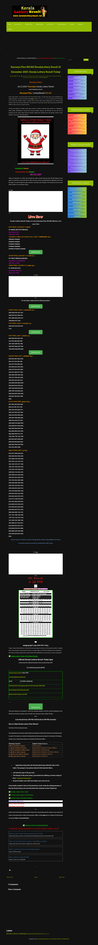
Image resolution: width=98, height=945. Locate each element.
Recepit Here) (27, 778)
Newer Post (10, 877)
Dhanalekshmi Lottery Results (77, 157)
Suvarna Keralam (77, 91)
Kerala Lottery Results (15, 672)
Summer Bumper (77, 119)
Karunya (72, 24)
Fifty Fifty (47, 933)
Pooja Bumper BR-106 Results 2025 (19, 689)
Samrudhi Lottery (77, 98)
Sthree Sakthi (28, 24)
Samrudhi (80, 24)
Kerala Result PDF (77, 195)
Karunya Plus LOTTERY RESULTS (35, 76)
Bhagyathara (18, 24)
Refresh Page (35, 252)
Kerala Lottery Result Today (77, 188)
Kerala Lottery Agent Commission (22, 795)
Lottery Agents (77, 209)
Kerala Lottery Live (77, 192)
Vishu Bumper (77, 115)
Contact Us (77, 216)
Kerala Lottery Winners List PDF (18, 694)
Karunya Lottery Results (77, 167)
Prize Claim (77, 212)
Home (9, 24)
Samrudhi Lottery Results (77, 171)
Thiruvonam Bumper (77, 129)
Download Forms (77, 202)
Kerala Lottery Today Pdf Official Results (24, 656)
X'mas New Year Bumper (77, 122)
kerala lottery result (53, 76)
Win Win (42, 933)
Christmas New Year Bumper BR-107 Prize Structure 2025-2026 (27, 685)
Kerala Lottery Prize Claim (19, 792)
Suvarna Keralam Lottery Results (77, 164)
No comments (44, 77)
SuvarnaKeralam (61, 24)
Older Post (62, 877)
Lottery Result (35, 77)
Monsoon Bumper (77, 132)
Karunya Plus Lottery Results (77, 160)
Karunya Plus (77, 87)
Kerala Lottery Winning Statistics (21, 798)
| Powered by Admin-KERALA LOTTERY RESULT (53, 938)
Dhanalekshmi (39, 24)
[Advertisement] (49, 43)
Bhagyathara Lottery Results (77, 150)
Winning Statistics (77, 199)
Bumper (10, 29)
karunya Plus (50, 24)
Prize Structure (77, 206)
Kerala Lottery (45, 76)
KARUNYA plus (25, 76)
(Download (20, 778)
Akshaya (23, 933)
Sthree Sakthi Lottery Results (77, 154)
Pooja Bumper (77, 126)
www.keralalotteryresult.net (17, 677)
